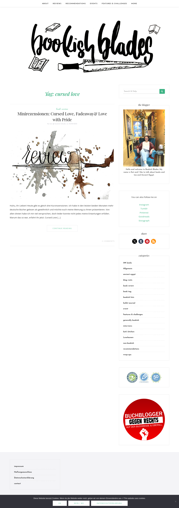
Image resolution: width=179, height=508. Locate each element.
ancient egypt (129, 274)
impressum (19, 466)
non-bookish (128, 343)
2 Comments (108, 241)
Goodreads (144, 216)
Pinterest (144, 212)
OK (59, 503)
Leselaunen (128, 337)
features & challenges (114, 3)
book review (62, 108)
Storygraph (144, 220)
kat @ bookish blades (58, 124)
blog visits (127, 280)
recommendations (76, 3)
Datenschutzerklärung (24, 478)
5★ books (127, 263)
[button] (134, 241)
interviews (127, 326)
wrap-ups (127, 355)
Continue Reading (62, 228)
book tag (127, 292)
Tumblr (144, 208)
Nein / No (79, 503)
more (134, 3)
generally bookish (131, 320)
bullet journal (129, 303)
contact (17, 484)
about (45, 3)
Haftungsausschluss (23, 472)
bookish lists (128, 297)
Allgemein (127, 269)
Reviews (57, 3)
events (93, 3)
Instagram (144, 204)
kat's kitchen (128, 332)
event (125, 309)
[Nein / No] (175, 501)
